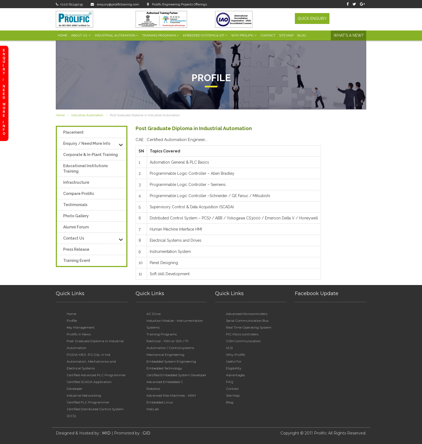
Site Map (286, 35)
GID (146, 433)
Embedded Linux (159, 402)
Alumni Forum (76, 227)
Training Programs (160, 35)
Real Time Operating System (248, 327)
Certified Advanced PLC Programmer (96, 375)
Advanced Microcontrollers (246, 314)
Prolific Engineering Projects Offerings (177, 4)
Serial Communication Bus (247, 321)
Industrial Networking (84, 395)
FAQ (229, 382)
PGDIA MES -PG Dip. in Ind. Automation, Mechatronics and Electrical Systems (91, 361)
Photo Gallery (76, 216)
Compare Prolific (78, 193)
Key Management (81, 327)
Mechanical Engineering (165, 355)
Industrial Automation (116, 35)
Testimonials (75, 205)
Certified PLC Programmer (88, 402)
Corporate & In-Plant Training (90, 154)
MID (106, 433)
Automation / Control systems (170, 348)
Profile (72, 321)
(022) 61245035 (69, 4)
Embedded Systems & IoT (205, 35)
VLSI (229, 348)
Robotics (153, 389)
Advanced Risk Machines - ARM (171, 395)
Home (62, 35)
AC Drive (153, 314)
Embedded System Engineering (171, 361)
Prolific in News (79, 334)
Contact (268, 35)
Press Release (76, 249)
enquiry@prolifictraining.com (115, 4)
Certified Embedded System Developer (176, 375)
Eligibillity (233, 368)
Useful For (233, 361)
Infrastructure (76, 182)
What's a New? (348, 35)
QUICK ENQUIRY (312, 18)
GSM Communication (243, 341)
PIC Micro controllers (242, 334)
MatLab (152, 409)
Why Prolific (244, 35)
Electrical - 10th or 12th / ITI (167, 341)
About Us (81, 35)
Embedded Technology (164, 368)
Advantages (235, 375)
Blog (301, 35)
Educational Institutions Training (85, 168)
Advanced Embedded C (164, 382)
